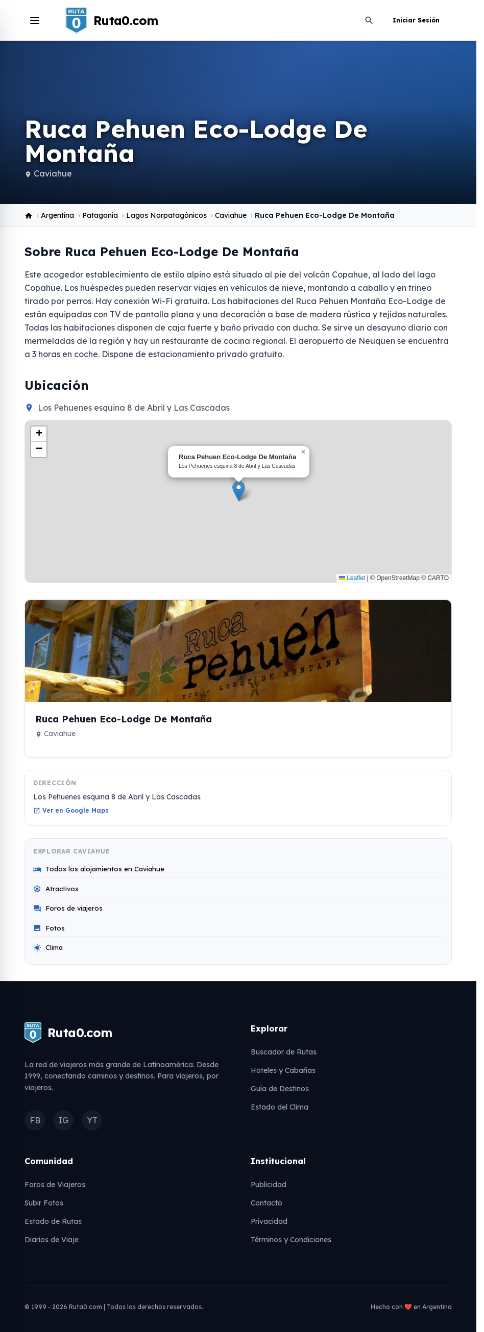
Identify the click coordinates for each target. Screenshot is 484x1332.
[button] (238, 491)
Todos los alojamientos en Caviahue (98, 869)
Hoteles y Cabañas (283, 1070)
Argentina (57, 215)
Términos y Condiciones (291, 1239)
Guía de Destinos (280, 1088)
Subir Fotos (44, 1203)
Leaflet (352, 578)
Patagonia (100, 215)
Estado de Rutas (53, 1221)
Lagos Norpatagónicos (166, 215)
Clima (48, 947)
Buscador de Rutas (284, 1052)
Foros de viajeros (68, 908)
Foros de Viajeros (55, 1184)
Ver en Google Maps (71, 810)
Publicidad (268, 1184)
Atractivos (56, 889)
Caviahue (53, 173)
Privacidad (269, 1221)
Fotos (49, 928)
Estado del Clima (279, 1107)
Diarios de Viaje (52, 1239)
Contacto (266, 1203)
